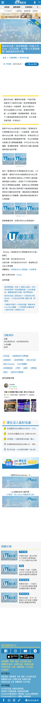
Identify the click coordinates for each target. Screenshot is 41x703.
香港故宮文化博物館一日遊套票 (23, 269)
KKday (19, 275)
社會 (13, 667)
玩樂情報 (28, 7)
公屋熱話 (18, 11)
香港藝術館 (8, 368)
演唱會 (7, 7)
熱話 (21, 566)
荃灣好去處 (29, 664)
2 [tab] (18, 16)
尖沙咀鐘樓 (22, 364)
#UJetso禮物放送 (31, 694)
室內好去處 (24, 58)
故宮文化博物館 (17, 372)
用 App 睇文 (32, 64)
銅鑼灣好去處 (6, 664)
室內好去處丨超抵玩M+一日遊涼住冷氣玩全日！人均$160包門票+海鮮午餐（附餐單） (20, 298)
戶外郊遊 (23, 552)
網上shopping (9, 364)
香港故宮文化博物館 (20, 356)
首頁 (4, 58)
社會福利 (5, 670)
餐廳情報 (20, 667)
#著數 (20, 696)
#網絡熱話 (27, 696)
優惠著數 (16, 7)
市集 (12, 661)
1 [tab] (16, 16)
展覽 (25, 368)
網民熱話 (4, 676)
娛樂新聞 (27, 11)
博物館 (33, 368)
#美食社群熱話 (18, 688)
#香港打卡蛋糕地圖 (8, 691)
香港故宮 (7, 360)
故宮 (5, 372)
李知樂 (8, 64)
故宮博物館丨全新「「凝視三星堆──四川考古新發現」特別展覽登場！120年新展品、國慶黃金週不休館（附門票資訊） (20, 289)
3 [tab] (20, 16)
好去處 (6, 356)
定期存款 (35, 11)
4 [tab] (22, 16)
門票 (18, 368)
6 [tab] (26, 16)
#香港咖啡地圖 (22, 691)
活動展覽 (5, 661)
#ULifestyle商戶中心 (9, 696)
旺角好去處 (5, 667)
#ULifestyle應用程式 (9, 694)
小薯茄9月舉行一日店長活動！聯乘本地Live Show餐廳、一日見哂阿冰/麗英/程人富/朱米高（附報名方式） (19, 307)
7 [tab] (21, 18)
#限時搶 (21, 694)
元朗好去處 (18, 664)
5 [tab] (24, 16)
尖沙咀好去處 (25, 661)
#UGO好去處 (6, 688)
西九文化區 (31, 360)
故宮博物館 (19, 360)
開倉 (17, 661)
